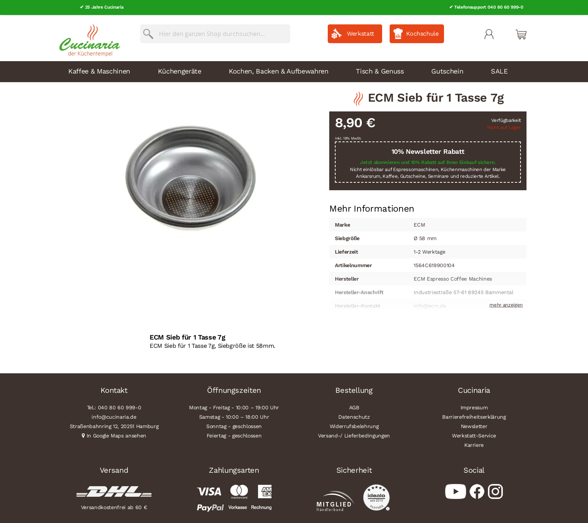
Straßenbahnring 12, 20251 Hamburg (114, 425)
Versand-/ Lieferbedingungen (354, 434)
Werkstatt (360, 32)
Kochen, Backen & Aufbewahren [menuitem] (278, 70)
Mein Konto (489, 33)
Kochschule (422, 32)
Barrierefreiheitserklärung (474, 416)
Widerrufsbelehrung (354, 425)
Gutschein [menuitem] (447, 70)
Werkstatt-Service (474, 434)
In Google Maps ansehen (117, 434)
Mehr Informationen (371, 206)
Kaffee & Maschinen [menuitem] (99, 70)
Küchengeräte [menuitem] (179, 70)
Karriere (474, 444)
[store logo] (88, 37)
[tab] (371, 207)
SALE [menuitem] (499, 70)
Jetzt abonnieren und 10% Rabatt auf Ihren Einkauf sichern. (428, 161)
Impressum (474, 406)
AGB (354, 406)
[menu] (294, 70)
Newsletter (474, 425)
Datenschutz (353, 416)
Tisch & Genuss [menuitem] (380, 70)
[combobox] (215, 32)
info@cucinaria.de (114, 416)
